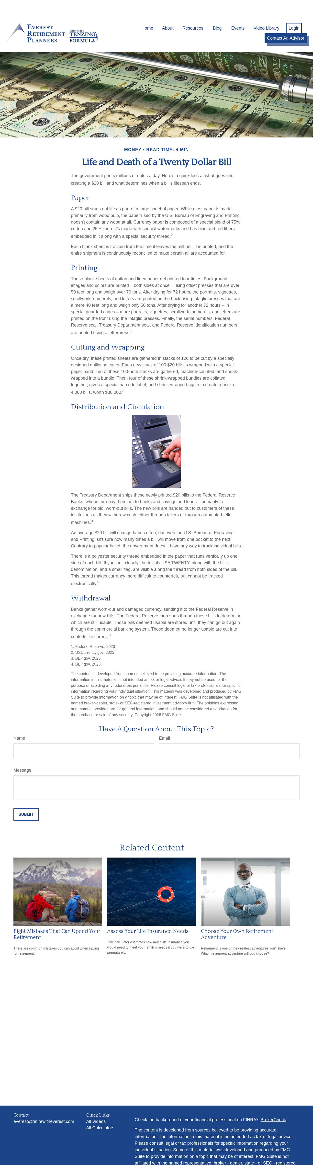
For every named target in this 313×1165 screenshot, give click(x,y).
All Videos (96, 1107)
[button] (147, 13)
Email (164, 724)
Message (22, 756)
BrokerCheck (273, 1105)
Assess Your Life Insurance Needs (148, 917)
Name (19, 724)
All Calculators (100, 1113)
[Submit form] (26, 800)
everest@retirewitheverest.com (43, 1107)
